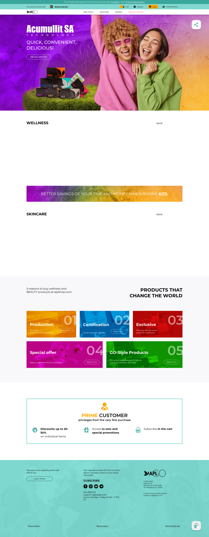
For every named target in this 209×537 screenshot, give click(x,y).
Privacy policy (34, 526)
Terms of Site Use (172, 526)
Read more (38, 56)
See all (159, 123)
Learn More (39, 478)
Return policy (102, 526)
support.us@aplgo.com (153, 495)
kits (163, 193)
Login (153, 7)
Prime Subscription (135, 2)
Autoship (115, 2)
